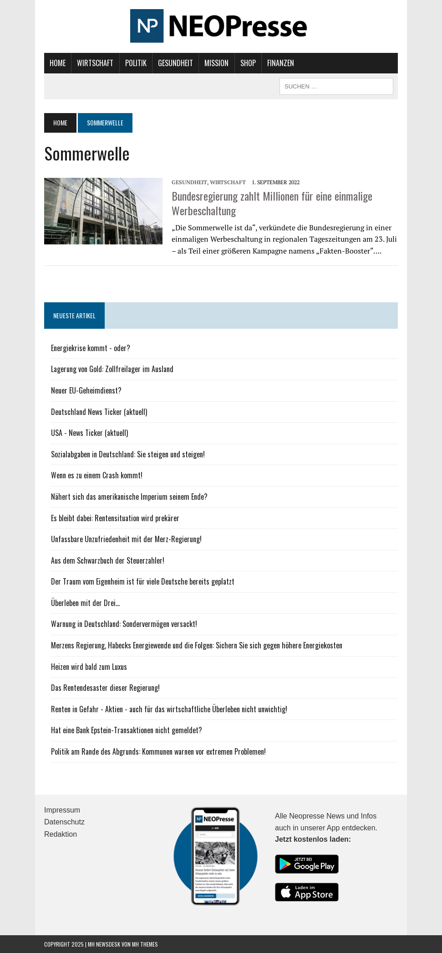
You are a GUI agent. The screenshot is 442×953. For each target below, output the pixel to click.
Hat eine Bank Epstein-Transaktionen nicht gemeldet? (126, 730)
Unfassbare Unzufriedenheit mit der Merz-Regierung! (126, 538)
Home (58, 62)
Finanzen (280, 62)
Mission (216, 62)
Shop (248, 62)
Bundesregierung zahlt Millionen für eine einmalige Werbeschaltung (272, 202)
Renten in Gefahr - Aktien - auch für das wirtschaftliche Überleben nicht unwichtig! (169, 709)
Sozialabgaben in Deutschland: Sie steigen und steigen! (128, 454)
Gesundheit (175, 62)
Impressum (62, 810)
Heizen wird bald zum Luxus (89, 666)
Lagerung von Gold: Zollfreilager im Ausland (112, 368)
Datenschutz (64, 822)
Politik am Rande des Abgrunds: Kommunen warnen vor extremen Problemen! (158, 751)
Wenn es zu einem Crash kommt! (96, 475)
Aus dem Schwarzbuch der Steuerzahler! (107, 560)
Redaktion (60, 834)
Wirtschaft (95, 62)
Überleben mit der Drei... (85, 602)
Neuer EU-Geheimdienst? (86, 390)
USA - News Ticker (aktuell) (89, 432)
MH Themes (145, 944)
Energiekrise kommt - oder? (90, 347)
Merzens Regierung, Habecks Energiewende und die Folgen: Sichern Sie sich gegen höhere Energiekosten (196, 645)
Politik (136, 62)
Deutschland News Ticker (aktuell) (99, 411)
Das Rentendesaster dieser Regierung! (105, 687)
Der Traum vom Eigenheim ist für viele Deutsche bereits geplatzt (142, 581)
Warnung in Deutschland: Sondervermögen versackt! (124, 623)
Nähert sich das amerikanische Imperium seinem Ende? (129, 496)
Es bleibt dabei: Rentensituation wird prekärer (115, 518)
